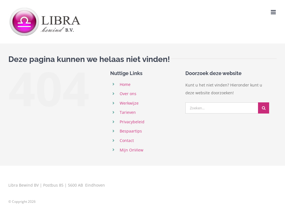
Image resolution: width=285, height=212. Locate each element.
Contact (127, 140)
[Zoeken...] (221, 108)
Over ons (128, 93)
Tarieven (128, 112)
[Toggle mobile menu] (274, 12)
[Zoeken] (263, 108)
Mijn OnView (131, 150)
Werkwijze (129, 103)
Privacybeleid (132, 121)
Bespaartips (131, 131)
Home (125, 84)
